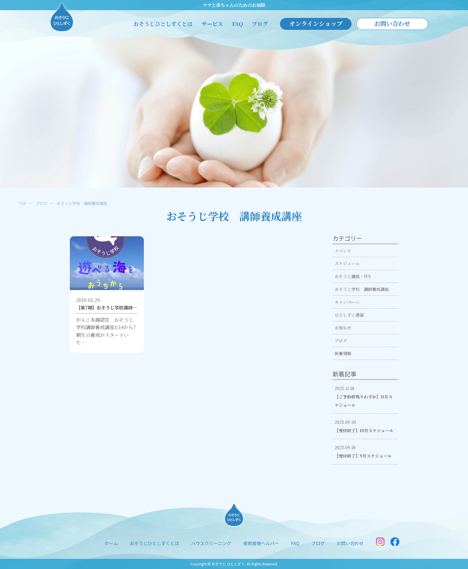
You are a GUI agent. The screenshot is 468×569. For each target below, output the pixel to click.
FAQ (237, 23)
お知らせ (343, 328)
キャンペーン (347, 302)
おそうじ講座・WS (353, 276)
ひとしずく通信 (349, 315)
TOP (23, 203)
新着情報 (343, 353)
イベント (343, 251)
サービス (212, 23)
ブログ (260, 23)
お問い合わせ (392, 23)
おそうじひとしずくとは (163, 23)
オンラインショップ (316, 23)
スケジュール (347, 263)
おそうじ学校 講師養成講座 (362, 289)
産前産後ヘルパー (261, 543)
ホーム (111, 543)
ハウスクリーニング (211, 543)
